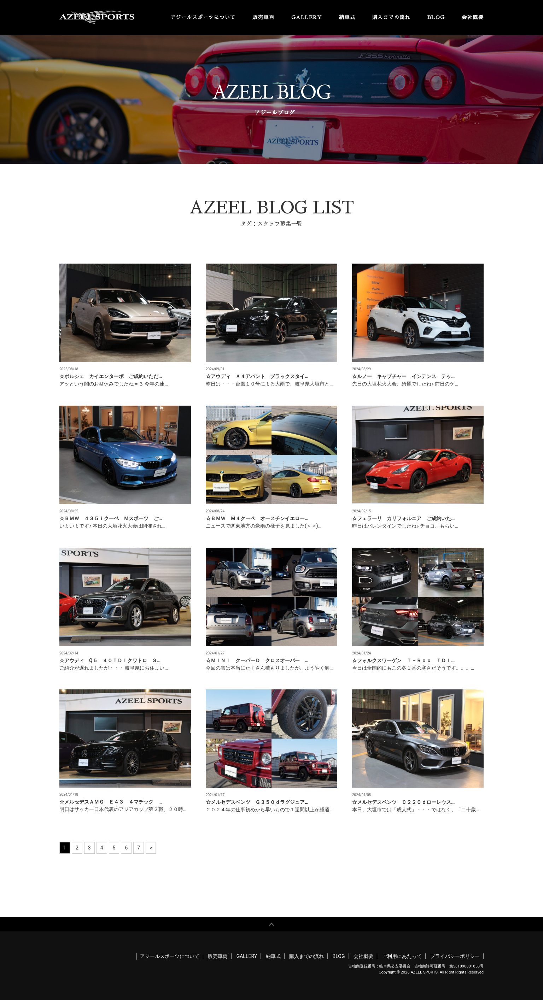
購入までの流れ (391, 17)
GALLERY (306, 17)
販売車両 (263, 17)
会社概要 (473, 17)
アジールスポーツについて (203, 17)
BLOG (436, 17)
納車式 (347, 17)
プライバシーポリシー (455, 956)
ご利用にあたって (402, 956)
